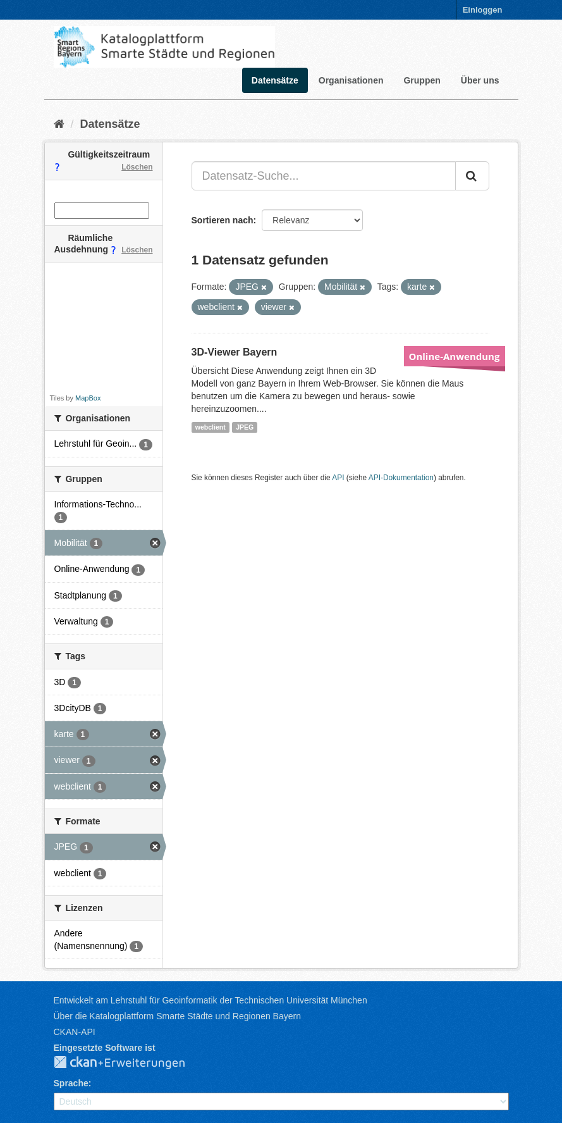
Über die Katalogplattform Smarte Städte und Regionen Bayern (177, 1016)
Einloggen (483, 10)
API (338, 477)
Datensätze (275, 80)
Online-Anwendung (454, 356)
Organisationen (351, 80)
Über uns (480, 80)
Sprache (71, 1083)
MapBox (88, 398)
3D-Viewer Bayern (235, 352)
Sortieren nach (223, 220)
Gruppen (421, 80)
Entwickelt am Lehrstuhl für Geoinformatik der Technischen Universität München (210, 1000)
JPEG (245, 427)
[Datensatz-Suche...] (324, 175)
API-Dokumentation (401, 477)
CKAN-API (74, 1032)
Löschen (136, 167)
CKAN (129, 1062)
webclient (210, 427)
